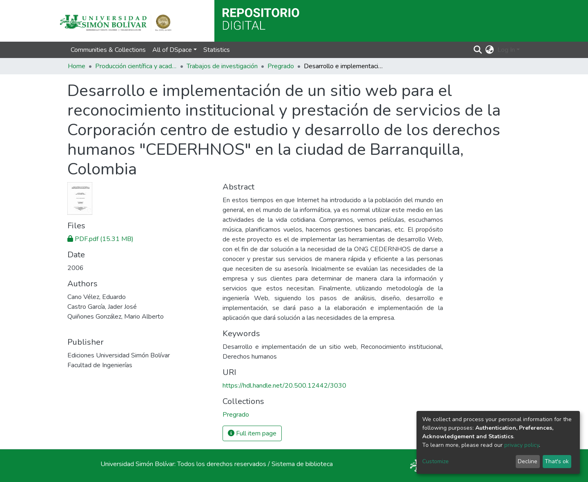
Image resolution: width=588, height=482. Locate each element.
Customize (435, 461)
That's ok (557, 461)
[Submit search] (478, 50)
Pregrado (280, 66)
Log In (506, 49)
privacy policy (521, 445)
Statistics (216, 49)
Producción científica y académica (136, 66)
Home (76, 66)
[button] (490, 50)
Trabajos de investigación (222, 66)
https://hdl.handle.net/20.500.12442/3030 (284, 385)
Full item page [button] (252, 433)
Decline (527, 461)
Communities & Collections (108, 49)
